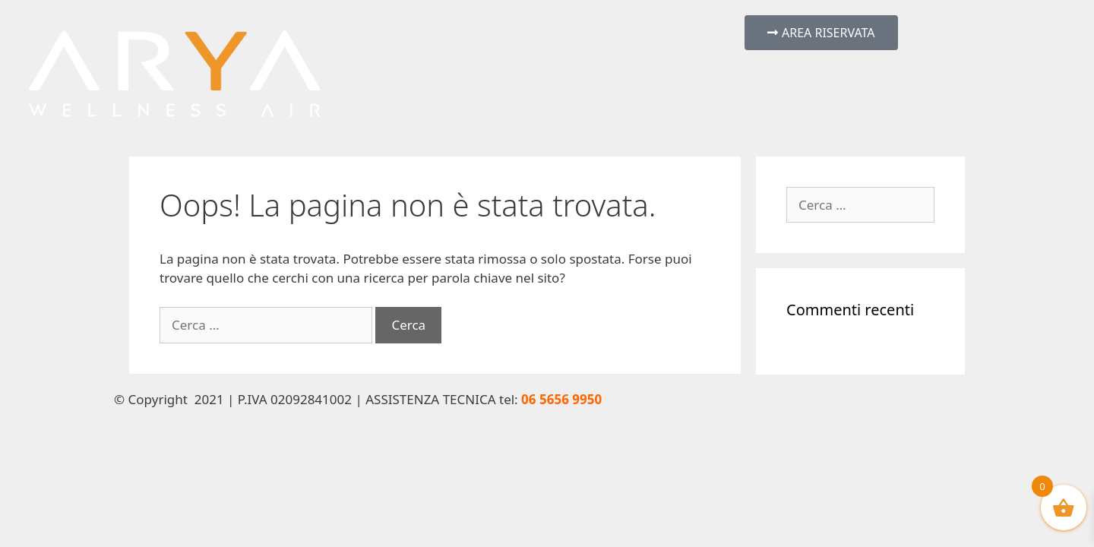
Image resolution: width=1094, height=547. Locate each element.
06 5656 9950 (561, 399)
